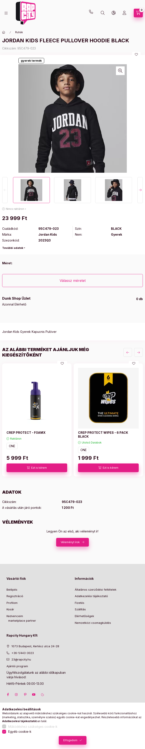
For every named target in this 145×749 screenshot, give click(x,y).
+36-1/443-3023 (22, 653)
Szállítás (80, 609)
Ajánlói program (17, 666)
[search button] (102, 13)
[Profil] (124, 13)
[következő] (138, 352)
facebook (7, 694)
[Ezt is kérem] (37, 467)
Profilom (12, 602)
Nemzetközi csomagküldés (93, 622)
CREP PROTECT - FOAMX (26, 432)
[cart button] (138, 13)
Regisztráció (15, 596)
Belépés (12, 589)
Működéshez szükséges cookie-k (32, 726)
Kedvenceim (15, 616)
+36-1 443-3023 (92, 13)
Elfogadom (70, 740)
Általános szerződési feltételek (95, 589)
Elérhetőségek (84, 616)
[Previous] (5, 190)
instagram (16, 694)
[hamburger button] (6, 13)
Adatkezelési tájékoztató (91, 596)
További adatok (12, 248)
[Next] (140, 190)
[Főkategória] (3, 32)
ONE (12, 446)
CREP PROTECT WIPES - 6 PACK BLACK (103, 434)
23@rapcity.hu (38, 2)
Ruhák (19, 32)
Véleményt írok (70, 542)
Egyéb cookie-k (19, 731)
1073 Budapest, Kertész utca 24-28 (35, 646)
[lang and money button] (113, 13)
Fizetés (79, 602)
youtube (33, 694)
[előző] (127, 352)
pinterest (25, 694)
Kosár (10, 609)
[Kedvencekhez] (136, 54)
